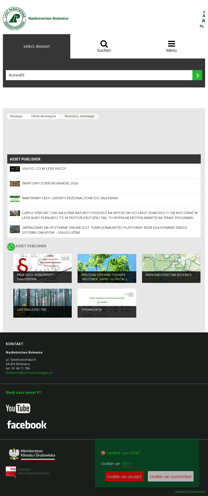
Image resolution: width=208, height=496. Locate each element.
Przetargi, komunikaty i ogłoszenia (36, 277)
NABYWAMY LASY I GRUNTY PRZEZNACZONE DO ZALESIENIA (70, 198)
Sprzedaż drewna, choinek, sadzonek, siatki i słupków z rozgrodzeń (104, 279)
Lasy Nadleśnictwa (31, 310)
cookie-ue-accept (124, 476)
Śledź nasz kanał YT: (24, 392)
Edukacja (16, 116)
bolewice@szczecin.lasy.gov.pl (29, 372)
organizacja (91, 310)
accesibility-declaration (190, 491)
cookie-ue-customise (171, 476)
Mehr (126, 463)
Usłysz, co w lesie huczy (44, 168)
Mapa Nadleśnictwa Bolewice (169, 275)
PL (202, 26)
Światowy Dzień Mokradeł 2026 (50, 183)
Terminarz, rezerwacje (79, 116)
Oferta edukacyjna (43, 116)
